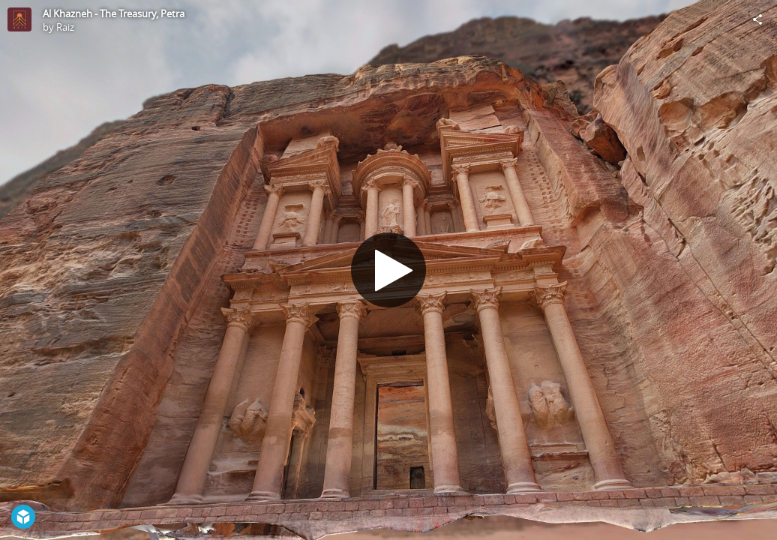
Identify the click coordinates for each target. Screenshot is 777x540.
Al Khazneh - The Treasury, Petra (113, 13)
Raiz (65, 27)
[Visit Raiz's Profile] (20, 20)
